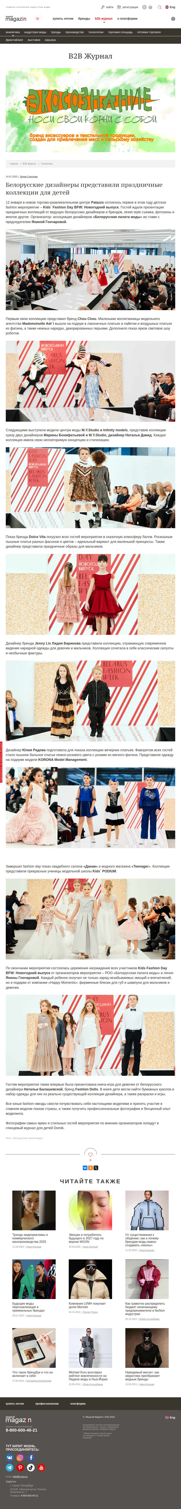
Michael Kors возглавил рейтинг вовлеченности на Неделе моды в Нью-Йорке (88, 1376)
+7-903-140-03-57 (26, 1495)
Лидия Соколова (29, 176)
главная (14, 163)
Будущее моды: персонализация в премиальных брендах (28, 1307)
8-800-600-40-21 (21, 1430)
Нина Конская (33, 1246)
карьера (50, 39)
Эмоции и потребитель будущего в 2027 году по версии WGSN (86, 1238)
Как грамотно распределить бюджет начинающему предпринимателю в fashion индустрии (145, 1309)
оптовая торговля (149, 32)
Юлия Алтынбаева (149, 1319)
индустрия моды (35, 32)
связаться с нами (37, 19)
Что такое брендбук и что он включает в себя (32, 1374)
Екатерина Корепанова (38, 1381)
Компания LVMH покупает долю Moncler (87, 1305)
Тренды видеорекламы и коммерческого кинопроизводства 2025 (30, 1238)
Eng (172, 7)
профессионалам (47, 1403)
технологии (95, 32)
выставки (34, 39)
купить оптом (63, 18)
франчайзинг (14, 39)
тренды (56, 32)
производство (74, 32)
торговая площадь (120, 32)
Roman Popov (90, 1312)
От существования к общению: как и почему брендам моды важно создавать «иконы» (142, 1240)
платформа (77, 1403)
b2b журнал (103, 18)
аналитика (13, 32)
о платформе (127, 18)
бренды (84, 18)
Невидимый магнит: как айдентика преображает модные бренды (142, 1376)
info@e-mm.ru (20, 1476)
